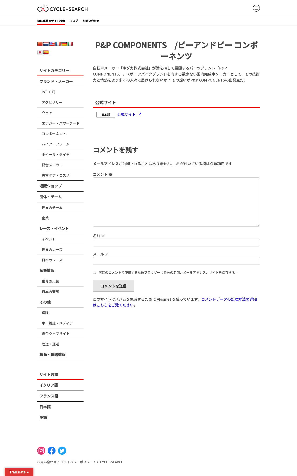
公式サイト (126, 114)
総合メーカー (52, 164)
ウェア (47, 112)
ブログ (74, 21)
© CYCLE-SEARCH (110, 462)
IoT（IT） (49, 91)
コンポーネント (54, 133)
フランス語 (48, 396)
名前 (99, 235)
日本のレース (52, 259)
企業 (45, 217)
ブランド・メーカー (56, 81)
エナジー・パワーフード (61, 123)
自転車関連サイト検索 (51, 21)
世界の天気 (50, 281)
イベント (49, 238)
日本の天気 (50, 291)
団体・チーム (50, 196)
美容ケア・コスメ (56, 175)
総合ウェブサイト (56, 333)
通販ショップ (50, 186)
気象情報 (46, 270)
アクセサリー (52, 102)
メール (101, 254)
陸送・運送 (50, 343)
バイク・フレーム (56, 144)
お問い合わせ (91, 21)
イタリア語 (48, 385)
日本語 (45, 407)
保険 (45, 312)
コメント (102, 174)
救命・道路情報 (52, 354)
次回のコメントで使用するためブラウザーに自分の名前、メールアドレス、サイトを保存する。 (168, 272)
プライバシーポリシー (76, 462)
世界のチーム (52, 207)
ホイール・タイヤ (56, 154)
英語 (43, 417)
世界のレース (52, 249)
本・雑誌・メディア (57, 323)
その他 (45, 302)
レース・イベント (54, 228)
